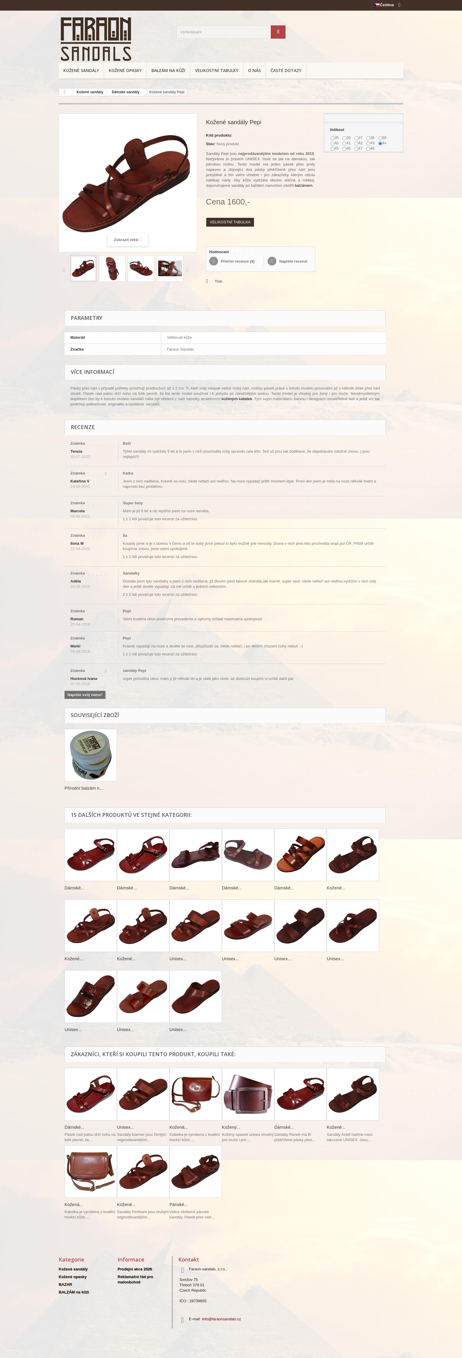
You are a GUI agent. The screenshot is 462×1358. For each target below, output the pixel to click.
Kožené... (336, 887)
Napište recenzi (292, 261)
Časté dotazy (285, 70)
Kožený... (231, 1127)
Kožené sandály (81, 70)
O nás (254, 70)
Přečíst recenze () (237, 261)
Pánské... (178, 1204)
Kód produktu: (219, 135)
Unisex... (178, 958)
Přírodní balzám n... (84, 788)
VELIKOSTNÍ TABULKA (230, 222)
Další (189, 269)
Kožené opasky (125, 70)
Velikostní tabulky (216, 70)
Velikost (337, 129)
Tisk (218, 281)
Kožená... (178, 1127)
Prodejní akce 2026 (135, 1269)
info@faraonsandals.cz (221, 1319)
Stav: (210, 144)
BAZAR (65, 1284)
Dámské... (75, 887)
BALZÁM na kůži (168, 70)
